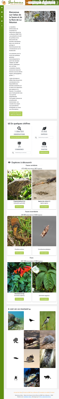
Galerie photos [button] (44, 152)
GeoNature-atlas (27, 397)
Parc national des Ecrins (46, 397)
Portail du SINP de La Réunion (30, 392)
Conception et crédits (45, 392)
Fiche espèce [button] (19, 206)
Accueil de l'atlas (16, 392)
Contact (54, 392)
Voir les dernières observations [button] (19, 137)
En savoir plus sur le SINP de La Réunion (15, 113)
